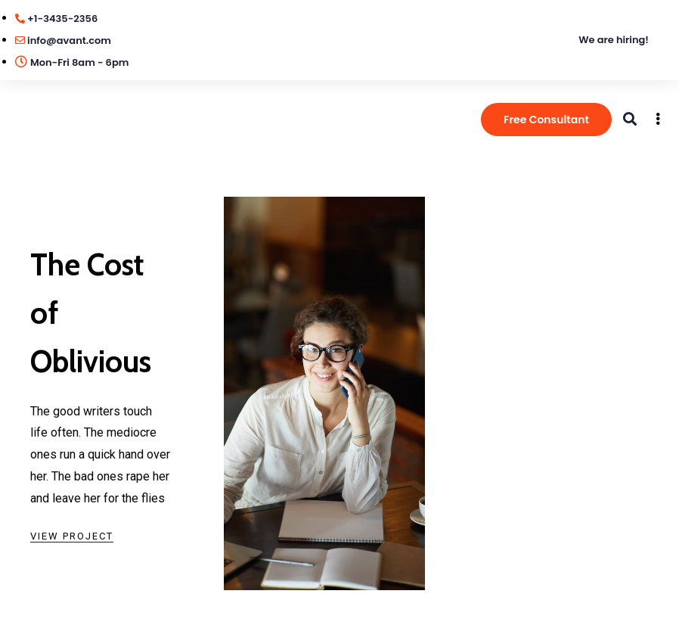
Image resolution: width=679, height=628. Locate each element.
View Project (71, 536)
